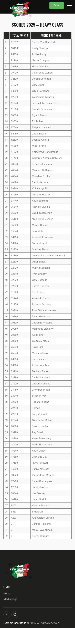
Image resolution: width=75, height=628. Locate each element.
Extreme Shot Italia (14, 623)
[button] (69, 5)
